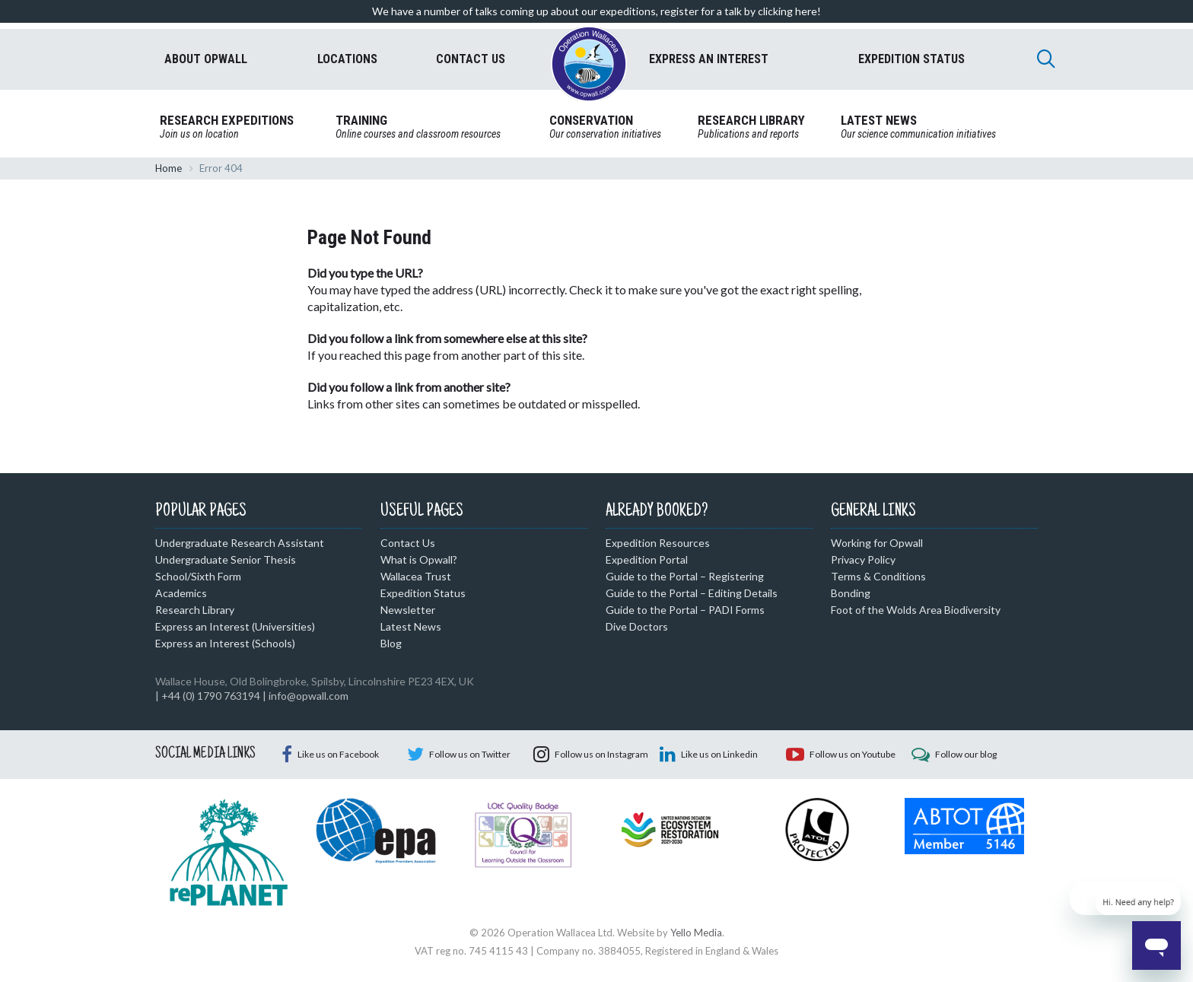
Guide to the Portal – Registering (685, 576)
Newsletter (407, 609)
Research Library (194, 609)
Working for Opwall (877, 542)
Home (168, 168)
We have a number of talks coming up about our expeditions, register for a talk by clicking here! (596, 11)
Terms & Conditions (878, 576)
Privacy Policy (863, 559)
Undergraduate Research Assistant (239, 542)
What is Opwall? (418, 559)
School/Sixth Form (198, 576)
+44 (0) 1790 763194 (210, 695)
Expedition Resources (658, 542)
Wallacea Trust (415, 576)
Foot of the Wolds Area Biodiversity (916, 609)
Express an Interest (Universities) (235, 626)
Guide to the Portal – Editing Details (692, 592)
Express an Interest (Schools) (225, 643)
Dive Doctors (637, 626)
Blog (391, 643)
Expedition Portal (647, 559)
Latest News (410, 626)
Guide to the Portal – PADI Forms (685, 609)
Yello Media (696, 932)
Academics (181, 592)
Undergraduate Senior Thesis (225, 559)
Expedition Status (423, 592)
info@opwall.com (308, 695)
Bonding (850, 592)
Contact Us (407, 542)
